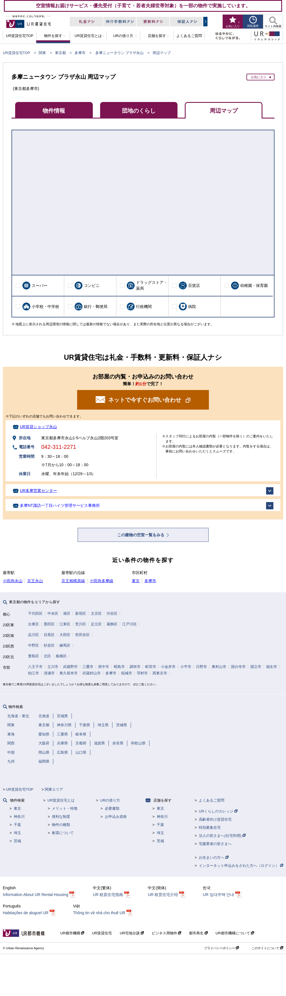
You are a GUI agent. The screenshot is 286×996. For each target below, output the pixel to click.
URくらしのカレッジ (218, 811)
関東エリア (54, 789)
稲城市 (126, 673)
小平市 (185, 666)
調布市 (135, 666)
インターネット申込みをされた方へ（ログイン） (241, 865)
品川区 (33, 635)
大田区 (64, 635)
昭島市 (119, 666)
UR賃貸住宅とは (61, 800)
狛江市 (33, 673)
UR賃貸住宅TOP (16, 53)
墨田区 (49, 624)
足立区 (96, 624)
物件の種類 (61, 825)
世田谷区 (82, 635)
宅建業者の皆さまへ (215, 844)
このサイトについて (267, 948)
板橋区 (61, 656)
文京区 (96, 613)
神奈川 (19, 816)
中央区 (52, 613)
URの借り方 (110, 800)
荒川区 (80, 624)
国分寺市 (238, 666)
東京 (136, 581)
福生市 (271, 666)
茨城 (17, 841)
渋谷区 (112, 613)
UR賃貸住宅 (102, 933)
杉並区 (49, 645)
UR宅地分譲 (132, 933)
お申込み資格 (116, 816)
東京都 (60, 53)
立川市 (52, 666)
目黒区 (49, 635)
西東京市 (160, 673)
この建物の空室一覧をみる (141, 535)
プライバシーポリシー (221, 948)
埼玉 (17, 833)
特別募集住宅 (210, 827)
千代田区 (35, 613)
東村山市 (219, 666)
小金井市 (168, 666)
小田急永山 (12, 581)
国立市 (255, 666)
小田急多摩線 (101, 581)
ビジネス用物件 (166, 933)
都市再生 (198, 933)
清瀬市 (49, 673)
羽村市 (142, 673)
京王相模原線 (73, 581)
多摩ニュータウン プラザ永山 (119, 53)
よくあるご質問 (211, 800)
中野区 (33, 645)
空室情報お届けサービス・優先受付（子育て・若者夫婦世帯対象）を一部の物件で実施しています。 (143, 5)
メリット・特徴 (64, 808)
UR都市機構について (235, 933)
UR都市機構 (72, 933)
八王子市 (35, 666)
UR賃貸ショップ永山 (38, 426)
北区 (47, 656)
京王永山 (35, 581)
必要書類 (112, 808)
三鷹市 (87, 666)
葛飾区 (112, 624)
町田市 (150, 666)
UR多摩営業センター (38, 490)
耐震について (63, 833)
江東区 (64, 624)
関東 (42, 53)
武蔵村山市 (91, 673)
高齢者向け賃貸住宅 (215, 819)
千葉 (17, 825)
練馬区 (64, 645)
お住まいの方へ (214, 857)
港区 (66, 613)
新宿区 (80, 613)
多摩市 (80, 53)
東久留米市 (68, 673)
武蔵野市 (70, 666)
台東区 (33, 624)
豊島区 (33, 656)
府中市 (103, 666)
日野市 (201, 666)
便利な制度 (61, 816)
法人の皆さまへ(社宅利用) (222, 836)
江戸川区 (129, 624)
